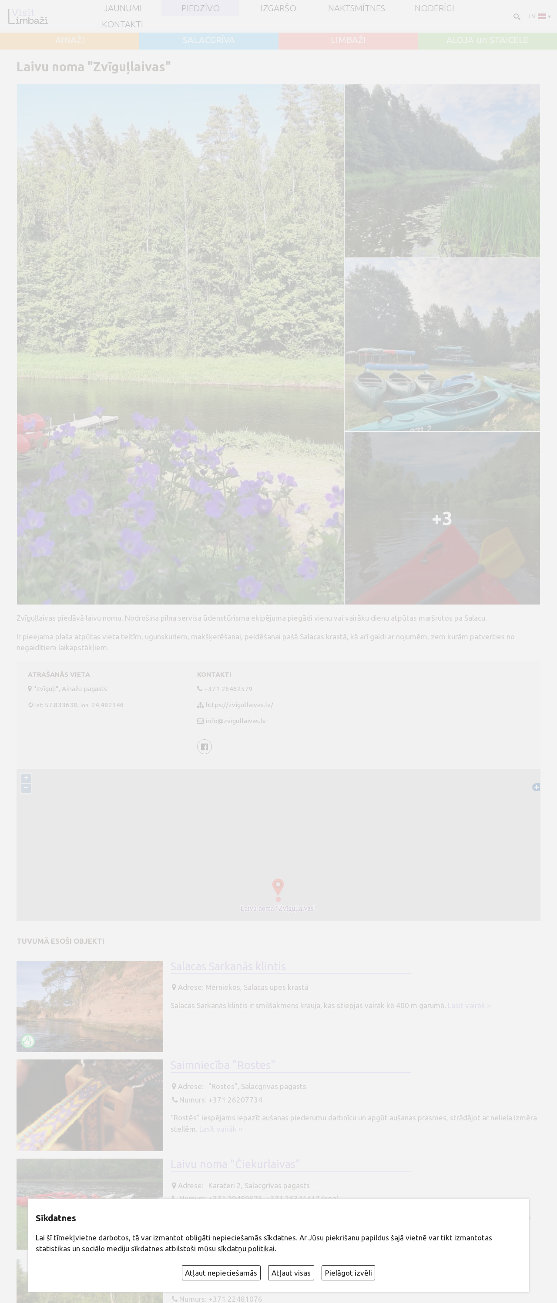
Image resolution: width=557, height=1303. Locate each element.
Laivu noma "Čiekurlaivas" (235, 1164)
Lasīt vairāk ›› (469, 1005)
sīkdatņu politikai (246, 1248)
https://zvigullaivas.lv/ (239, 704)
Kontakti (122, 24)
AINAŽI (69, 40)
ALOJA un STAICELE (487, 40)
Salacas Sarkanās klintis (228, 966)
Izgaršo (278, 8)
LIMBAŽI (348, 40)
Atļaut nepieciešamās (221, 1273)
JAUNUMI (123, 8)
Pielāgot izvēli (348, 1273)
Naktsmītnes (356, 8)
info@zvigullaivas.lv (235, 721)
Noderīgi (434, 8)
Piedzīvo (200, 8)
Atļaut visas (291, 1273)
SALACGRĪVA (209, 40)
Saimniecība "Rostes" (223, 1065)
